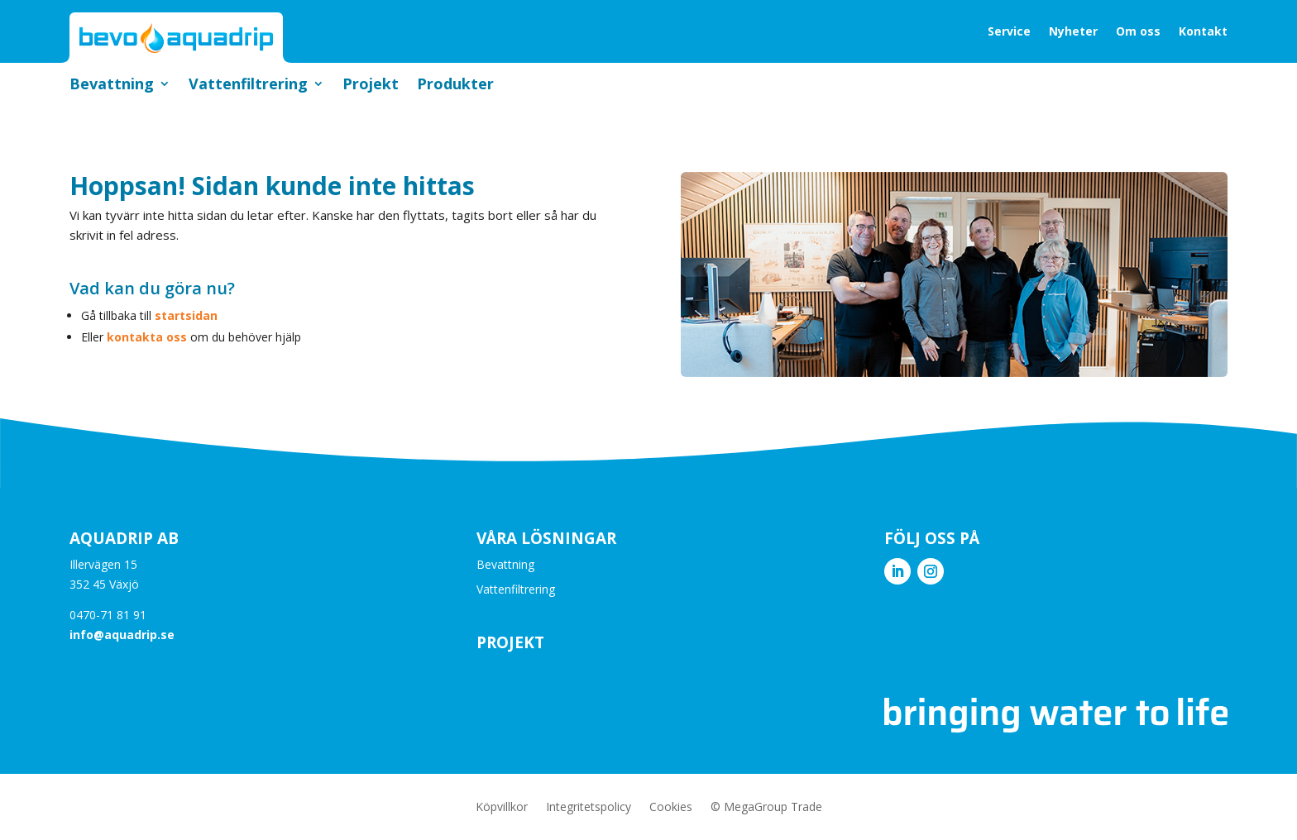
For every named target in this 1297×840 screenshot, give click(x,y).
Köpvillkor (502, 807)
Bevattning (111, 85)
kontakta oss (147, 337)
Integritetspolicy (588, 807)
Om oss (1138, 31)
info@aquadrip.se (122, 634)
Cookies (670, 807)
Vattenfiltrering (248, 85)
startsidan (186, 315)
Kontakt (1203, 31)
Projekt (370, 85)
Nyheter (1073, 31)
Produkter (455, 85)
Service (1009, 31)
